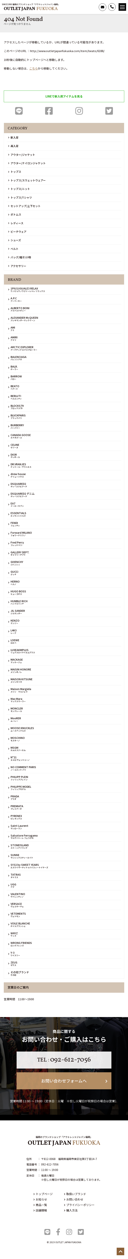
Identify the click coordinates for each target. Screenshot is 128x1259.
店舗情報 (40, 1210)
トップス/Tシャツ (20, 197)
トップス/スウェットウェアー (27, 180)
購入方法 (71, 1210)
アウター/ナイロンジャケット (27, 163)
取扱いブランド (75, 1194)
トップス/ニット (19, 189)
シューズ (14, 240)
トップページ (43, 1194)
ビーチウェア (17, 231)
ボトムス (14, 214)
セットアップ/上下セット (24, 206)
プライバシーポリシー (79, 1205)
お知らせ (40, 1199)
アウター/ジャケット (21, 155)
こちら (33, 68)
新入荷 (13, 137)
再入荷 (13, 146)
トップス (14, 171)
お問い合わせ (73, 1199)
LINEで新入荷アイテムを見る (64, 96)
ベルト (13, 249)
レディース (15, 223)
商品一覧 (40, 1205)
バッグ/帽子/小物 (19, 257)
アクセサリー (17, 266)
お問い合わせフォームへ (74, 1081)
